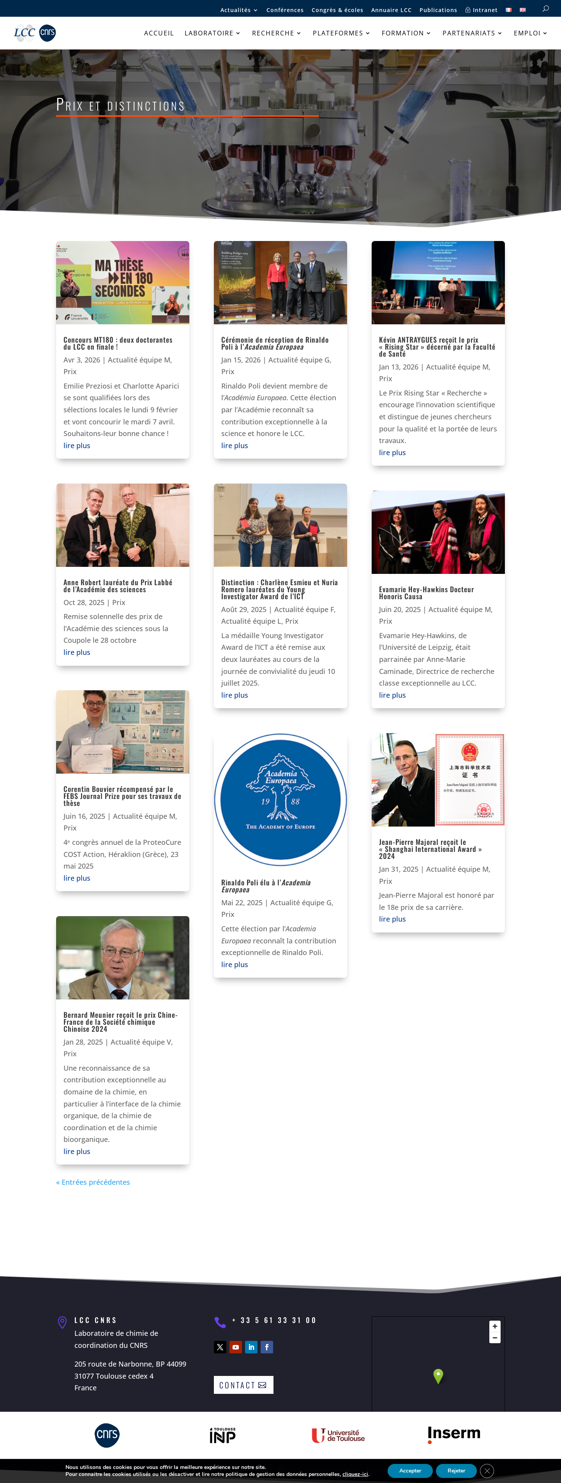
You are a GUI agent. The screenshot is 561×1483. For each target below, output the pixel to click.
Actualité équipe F (304, 609)
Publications (438, 10)
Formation (403, 33)
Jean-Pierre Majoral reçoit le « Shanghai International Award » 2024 (430, 849)
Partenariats (469, 33)
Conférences (285, 10)
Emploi (527, 33)
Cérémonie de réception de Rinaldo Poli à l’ (275, 343)
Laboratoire (209, 33)
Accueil (159, 33)
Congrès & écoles (337, 10)
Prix (70, 371)
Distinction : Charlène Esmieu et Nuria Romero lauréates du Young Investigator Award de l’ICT (279, 589)
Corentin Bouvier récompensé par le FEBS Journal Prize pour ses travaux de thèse (123, 796)
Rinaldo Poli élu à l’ (265, 885)
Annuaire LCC (391, 10)
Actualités (236, 10)
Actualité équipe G (299, 359)
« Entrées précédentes (93, 1182)
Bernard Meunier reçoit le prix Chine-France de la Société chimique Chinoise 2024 (121, 1022)
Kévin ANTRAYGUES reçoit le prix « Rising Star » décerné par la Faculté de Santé (437, 346)
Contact (237, 1385)
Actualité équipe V (141, 1042)
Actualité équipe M (139, 359)
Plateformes (338, 33)
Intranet (481, 10)
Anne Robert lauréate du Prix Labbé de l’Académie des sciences (118, 585)
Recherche (273, 33)
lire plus (77, 445)
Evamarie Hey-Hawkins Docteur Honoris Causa (426, 592)
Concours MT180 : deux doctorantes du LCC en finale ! (118, 343)
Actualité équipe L (251, 621)
